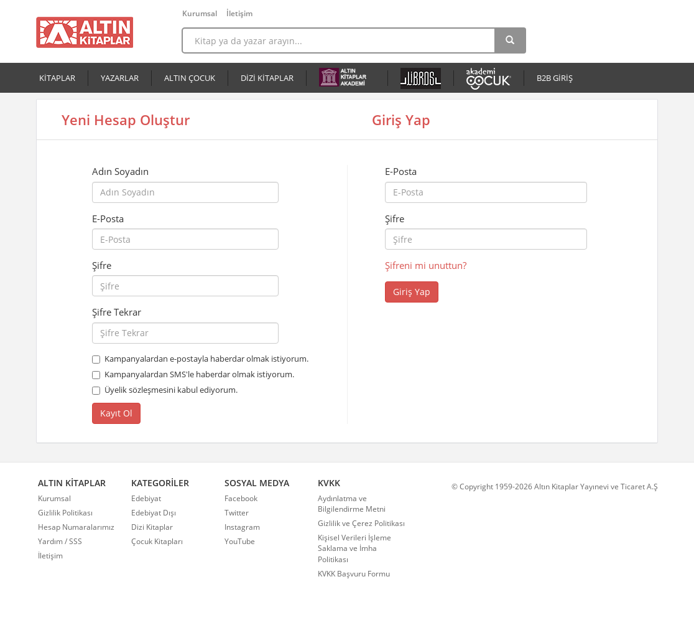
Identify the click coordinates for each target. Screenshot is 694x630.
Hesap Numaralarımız (76, 527)
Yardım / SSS (60, 541)
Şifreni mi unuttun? (425, 265)
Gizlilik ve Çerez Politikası (361, 523)
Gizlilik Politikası (65, 512)
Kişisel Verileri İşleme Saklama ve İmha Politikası (354, 548)
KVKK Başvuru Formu (354, 573)
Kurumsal (199, 13)
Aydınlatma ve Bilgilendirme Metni (352, 503)
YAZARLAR (120, 77)
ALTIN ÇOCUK (189, 77)
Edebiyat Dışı (153, 512)
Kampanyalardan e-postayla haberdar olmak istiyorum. (206, 358)
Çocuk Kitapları (157, 541)
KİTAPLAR (57, 77)
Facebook (240, 498)
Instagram (242, 527)
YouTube (239, 541)
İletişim (239, 13)
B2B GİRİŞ (555, 77)
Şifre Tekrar (116, 312)
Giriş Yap (411, 292)
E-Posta (108, 218)
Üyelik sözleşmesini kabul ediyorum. (171, 389)
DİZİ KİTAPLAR (267, 77)
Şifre (101, 265)
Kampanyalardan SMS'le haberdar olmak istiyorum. (199, 374)
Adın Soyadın (120, 171)
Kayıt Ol (116, 413)
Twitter (236, 512)
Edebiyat (146, 498)
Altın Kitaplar (84, 32)
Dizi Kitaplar (152, 527)
